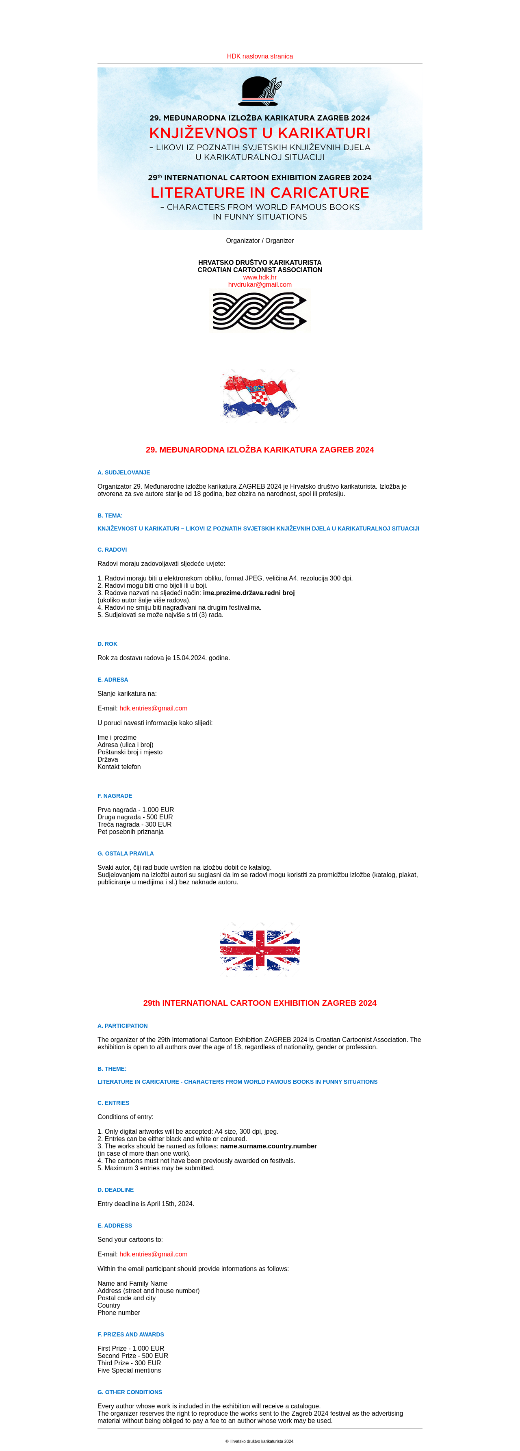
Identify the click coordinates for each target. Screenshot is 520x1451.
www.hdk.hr (260, 277)
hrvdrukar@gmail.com (260, 284)
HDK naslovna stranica (260, 56)
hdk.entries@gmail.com (153, 708)
